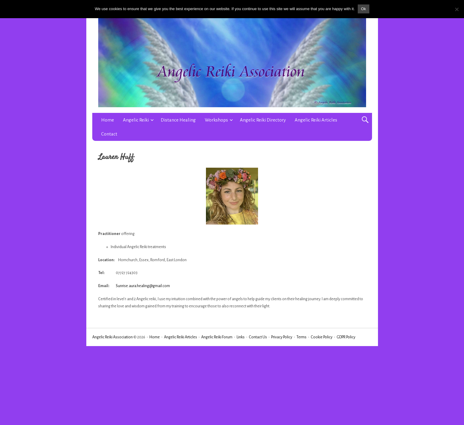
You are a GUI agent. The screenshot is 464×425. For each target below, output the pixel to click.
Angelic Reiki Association (112, 337)
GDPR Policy (346, 337)
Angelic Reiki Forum (216, 337)
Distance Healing (178, 119)
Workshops (216, 119)
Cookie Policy (321, 337)
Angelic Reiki (136, 119)
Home (107, 119)
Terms (301, 337)
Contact (109, 133)
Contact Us (258, 337)
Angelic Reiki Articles (316, 119)
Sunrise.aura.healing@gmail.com (143, 286)
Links (241, 337)
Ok (363, 9)
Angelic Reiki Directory (263, 119)
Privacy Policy (281, 337)
